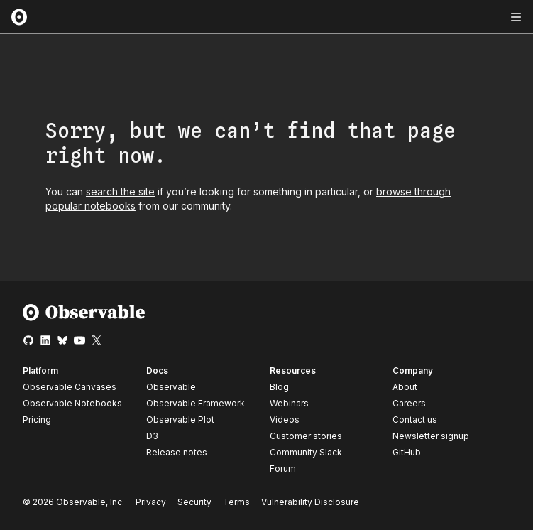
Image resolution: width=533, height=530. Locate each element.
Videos (285, 419)
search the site (120, 191)
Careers (409, 403)
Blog (279, 387)
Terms (236, 502)
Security (194, 502)
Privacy (151, 502)
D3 (152, 436)
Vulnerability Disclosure (310, 502)
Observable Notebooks (72, 403)
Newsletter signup (430, 436)
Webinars (289, 403)
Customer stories (306, 436)
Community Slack (306, 452)
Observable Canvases (69, 387)
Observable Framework (195, 403)
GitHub (406, 452)
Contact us (414, 420)
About (404, 387)
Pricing (37, 419)
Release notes (176, 452)
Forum (283, 468)
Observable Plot (180, 419)
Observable (171, 387)
